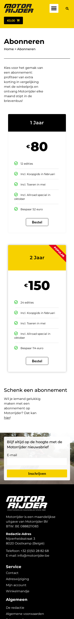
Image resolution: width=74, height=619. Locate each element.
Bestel (37, 222)
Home (9, 49)
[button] (54, 8)
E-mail (12, 455)
